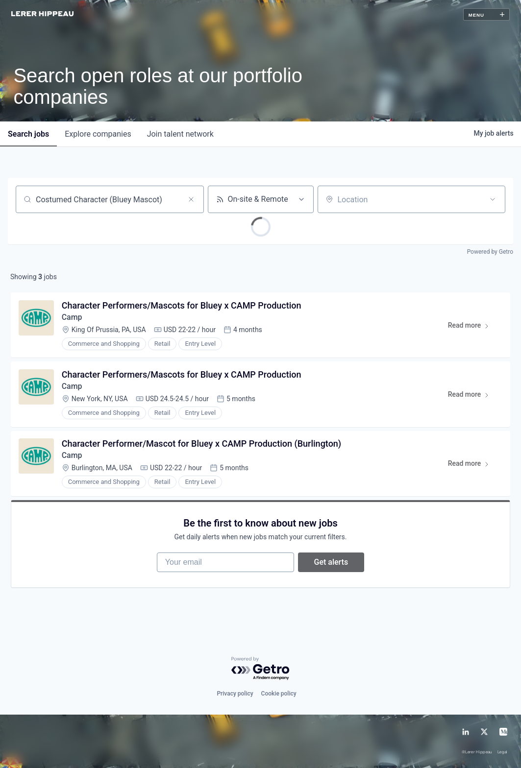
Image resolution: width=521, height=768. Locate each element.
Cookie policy (279, 693)
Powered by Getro (490, 251)
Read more (472, 327)
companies (98, 134)
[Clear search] (191, 199)
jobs (28, 134)
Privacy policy (235, 693)
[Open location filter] (492, 199)
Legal (502, 752)
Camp (72, 317)
